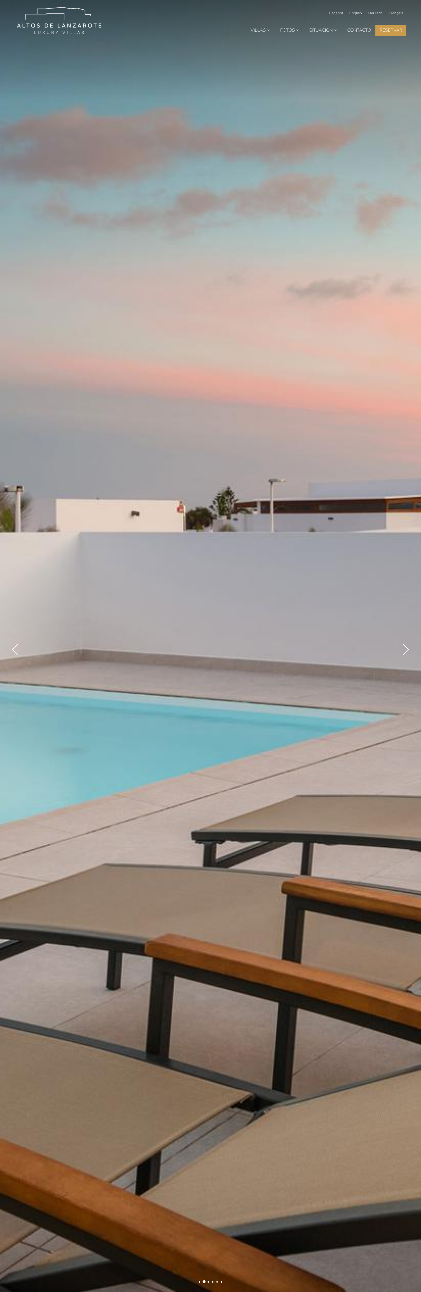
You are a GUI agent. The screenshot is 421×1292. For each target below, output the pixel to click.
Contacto (359, 30)
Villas (261, 30)
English (355, 13)
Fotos (290, 30)
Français (396, 13)
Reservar (391, 30)
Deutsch (375, 13)
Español (336, 13)
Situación (324, 30)
